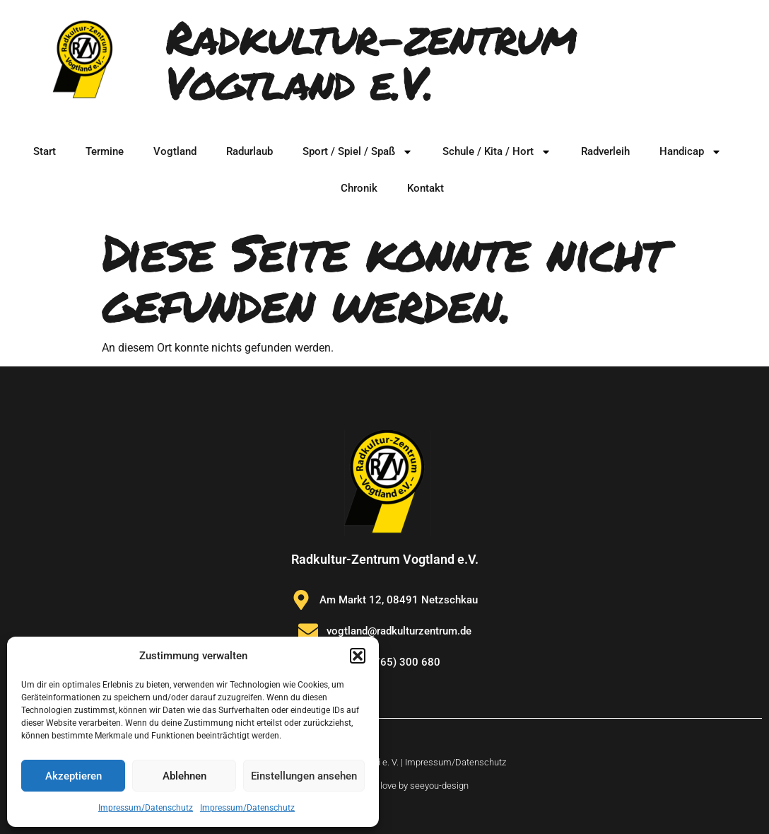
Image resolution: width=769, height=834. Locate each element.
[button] (358, 656)
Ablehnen (184, 776)
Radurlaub (249, 151)
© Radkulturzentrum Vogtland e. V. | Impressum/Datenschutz (384, 762)
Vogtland (174, 151)
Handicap (690, 151)
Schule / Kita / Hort (496, 151)
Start (44, 151)
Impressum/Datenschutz (145, 808)
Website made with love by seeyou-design (384, 785)
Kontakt (425, 188)
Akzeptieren (73, 776)
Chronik (359, 188)
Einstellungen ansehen (304, 776)
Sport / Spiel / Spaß (358, 151)
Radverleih (605, 151)
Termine (105, 151)
